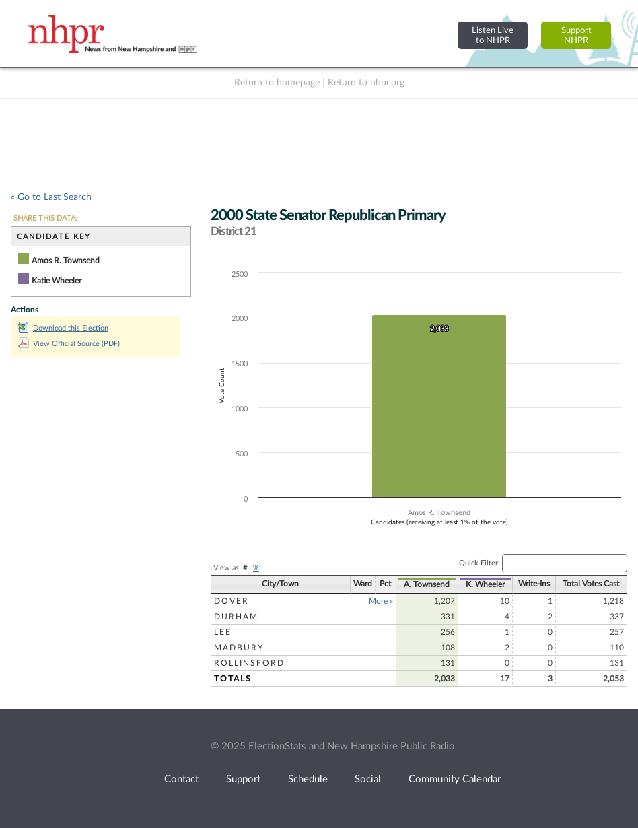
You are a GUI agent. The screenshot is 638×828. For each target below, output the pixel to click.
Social (368, 779)
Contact (181, 779)
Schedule (308, 779)
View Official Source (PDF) (69, 343)
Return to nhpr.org (366, 83)
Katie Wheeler (56, 281)
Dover (231, 601)
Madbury (239, 648)
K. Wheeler (485, 584)
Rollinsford (249, 663)
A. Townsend (427, 584)
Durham (236, 617)
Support (243, 779)
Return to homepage (277, 83)
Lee (223, 632)
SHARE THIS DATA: (45, 218)
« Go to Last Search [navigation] (51, 197)
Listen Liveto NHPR (492, 35)
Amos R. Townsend (66, 260)
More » (381, 601)
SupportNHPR (576, 35)
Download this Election (63, 328)
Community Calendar (455, 779)
